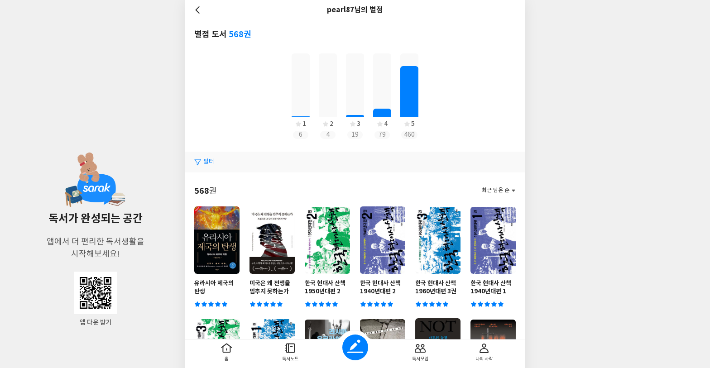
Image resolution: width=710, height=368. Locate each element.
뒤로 (198, 9)
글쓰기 (355, 347)
